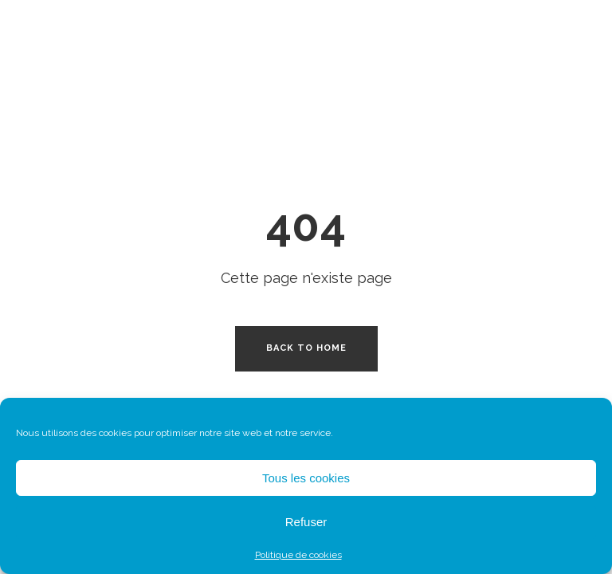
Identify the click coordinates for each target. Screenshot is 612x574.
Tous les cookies (306, 478)
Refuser (306, 522)
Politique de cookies (298, 554)
